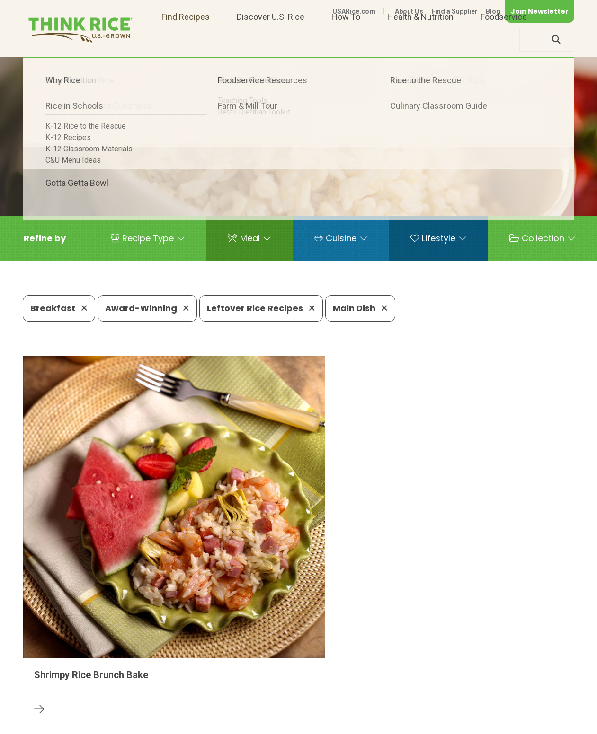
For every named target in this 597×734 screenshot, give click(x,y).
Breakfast (59, 308)
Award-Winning (147, 308)
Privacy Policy (449, 712)
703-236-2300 (162, 682)
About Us (409, 11)
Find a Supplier (454, 11)
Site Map (499, 712)
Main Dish (360, 308)
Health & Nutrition (420, 39)
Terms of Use (547, 712)
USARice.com (353, 11)
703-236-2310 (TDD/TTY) (359, 682)
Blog (493, 11)
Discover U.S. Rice (270, 39)
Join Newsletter (540, 11)
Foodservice (504, 39)
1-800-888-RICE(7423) (251, 682)
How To (345, 39)
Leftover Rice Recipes (261, 308)
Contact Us (396, 712)
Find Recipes (185, 39)
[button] (45, 238)
